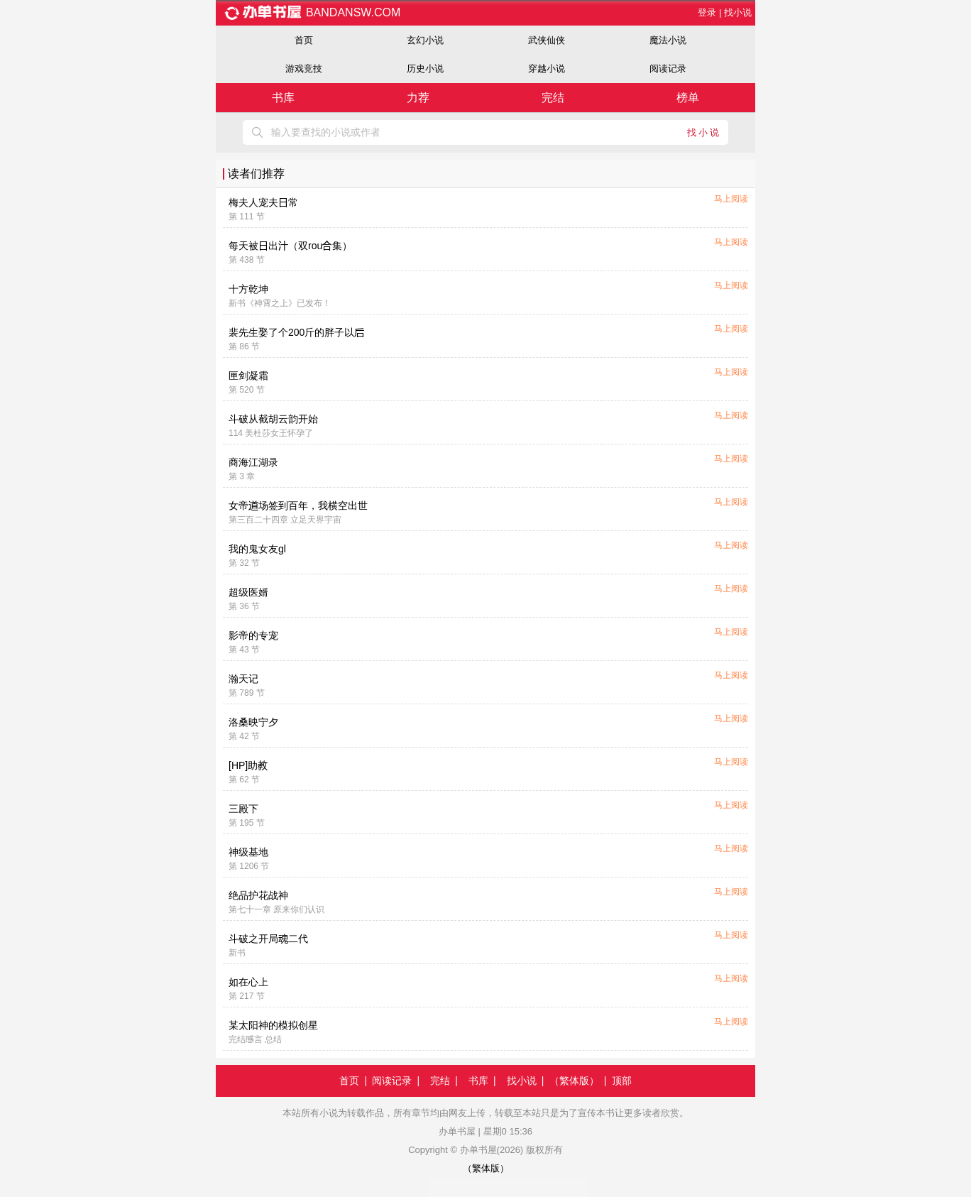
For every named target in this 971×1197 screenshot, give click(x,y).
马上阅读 (731, 199)
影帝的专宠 (253, 635)
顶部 (622, 1080)
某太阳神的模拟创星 (273, 1025)
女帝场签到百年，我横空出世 (298, 505)
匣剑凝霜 (248, 375)
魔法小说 (667, 40)
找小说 (738, 12)
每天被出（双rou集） (290, 245)
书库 (283, 98)
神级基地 (248, 852)
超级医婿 (248, 592)
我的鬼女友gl (257, 548)
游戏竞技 (303, 68)
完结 (553, 98)
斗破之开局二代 (268, 938)
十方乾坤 (248, 289)
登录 (707, 12)
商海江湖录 (253, 462)
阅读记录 (667, 68)
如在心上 (248, 982)
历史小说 (425, 68)
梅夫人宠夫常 (263, 202)
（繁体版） (574, 1080)
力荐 (418, 98)
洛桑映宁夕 (253, 722)
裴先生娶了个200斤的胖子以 (296, 332)
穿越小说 (546, 68)
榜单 (687, 98)
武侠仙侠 (546, 40)
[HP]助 (248, 765)
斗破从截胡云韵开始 (273, 419)
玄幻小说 (425, 40)
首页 (304, 40)
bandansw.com (311, 12)
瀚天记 (243, 678)
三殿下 (243, 808)
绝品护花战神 (258, 895)
